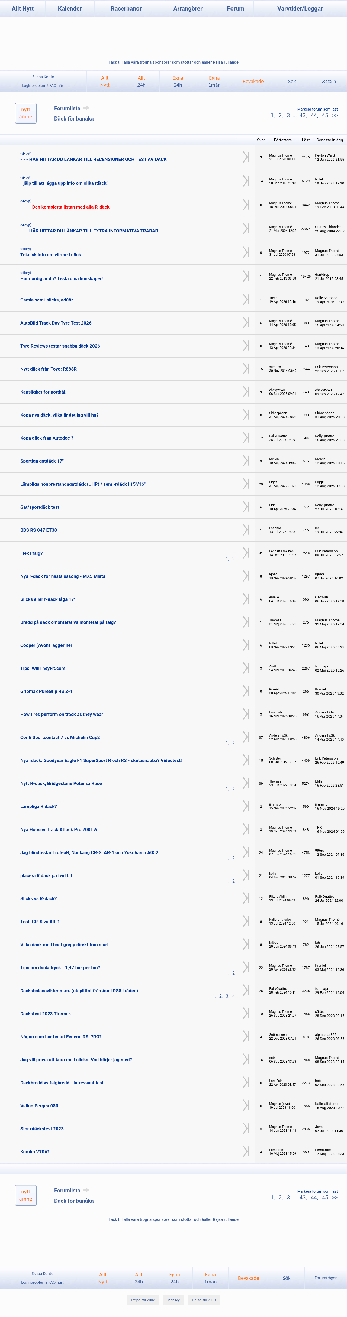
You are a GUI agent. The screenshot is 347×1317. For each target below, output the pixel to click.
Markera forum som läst (317, 109)
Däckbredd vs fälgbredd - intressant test (62, 1082)
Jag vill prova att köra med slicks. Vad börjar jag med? (76, 1059)
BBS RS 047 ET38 (38, 530)
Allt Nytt (23, 8)
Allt (141, 81)
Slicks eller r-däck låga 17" (47, 599)
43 (303, 115)
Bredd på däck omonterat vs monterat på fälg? (68, 622)
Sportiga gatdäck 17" (42, 461)
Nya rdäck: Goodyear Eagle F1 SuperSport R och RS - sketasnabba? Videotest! (101, 760)
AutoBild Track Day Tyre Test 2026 (56, 323)
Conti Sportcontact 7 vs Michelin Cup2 (60, 737)
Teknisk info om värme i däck (50, 254)
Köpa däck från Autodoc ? (46, 438)
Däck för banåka (74, 118)
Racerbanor (126, 8)
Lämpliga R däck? (38, 806)
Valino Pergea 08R (39, 1105)
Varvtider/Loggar (300, 8)
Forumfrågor (326, 1277)
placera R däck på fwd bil (46, 875)
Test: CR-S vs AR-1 (40, 921)
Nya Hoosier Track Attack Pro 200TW (58, 829)
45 (325, 115)
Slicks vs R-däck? (38, 898)
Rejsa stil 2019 (204, 1300)
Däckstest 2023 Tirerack (45, 1013)
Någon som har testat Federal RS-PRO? (61, 1036)
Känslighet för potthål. (43, 392)
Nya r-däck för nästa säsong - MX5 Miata (62, 576)
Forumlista (72, 108)
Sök (292, 81)
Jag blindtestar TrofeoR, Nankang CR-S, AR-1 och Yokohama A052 (89, 852)
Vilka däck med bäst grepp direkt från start (64, 944)
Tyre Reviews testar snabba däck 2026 (60, 346)
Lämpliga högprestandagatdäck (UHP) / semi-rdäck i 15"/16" (83, 484)
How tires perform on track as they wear (61, 714)
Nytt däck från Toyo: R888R (48, 369)
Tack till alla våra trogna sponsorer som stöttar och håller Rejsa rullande (173, 62)
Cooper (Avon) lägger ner (46, 645)
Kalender (70, 8)
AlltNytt (105, 81)
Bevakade (253, 81)
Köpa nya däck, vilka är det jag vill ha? (59, 415)
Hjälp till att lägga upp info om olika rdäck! (64, 183)
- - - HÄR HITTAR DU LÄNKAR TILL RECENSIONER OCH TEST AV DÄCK (93, 159)
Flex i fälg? (31, 553)
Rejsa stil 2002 (143, 1300)
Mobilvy (173, 1300)
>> (334, 115)
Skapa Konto (43, 76)
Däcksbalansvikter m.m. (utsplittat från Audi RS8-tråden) (79, 990)
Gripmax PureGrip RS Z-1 (46, 691)
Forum (236, 8)
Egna (178, 81)
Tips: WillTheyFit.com (42, 668)
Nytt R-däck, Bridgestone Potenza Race (61, 783)
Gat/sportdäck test (39, 507)
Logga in (328, 81)
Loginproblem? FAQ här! (43, 85)
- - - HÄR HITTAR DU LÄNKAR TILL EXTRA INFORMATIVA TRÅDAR (89, 230)
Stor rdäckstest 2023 (42, 1128)
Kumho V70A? (35, 1151)
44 (314, 115)
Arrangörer (188, 8)
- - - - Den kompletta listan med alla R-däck (65, 207)
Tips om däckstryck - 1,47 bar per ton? (60, 967)
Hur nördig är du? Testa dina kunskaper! (61, 278)
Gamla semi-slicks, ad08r (46, 300)
